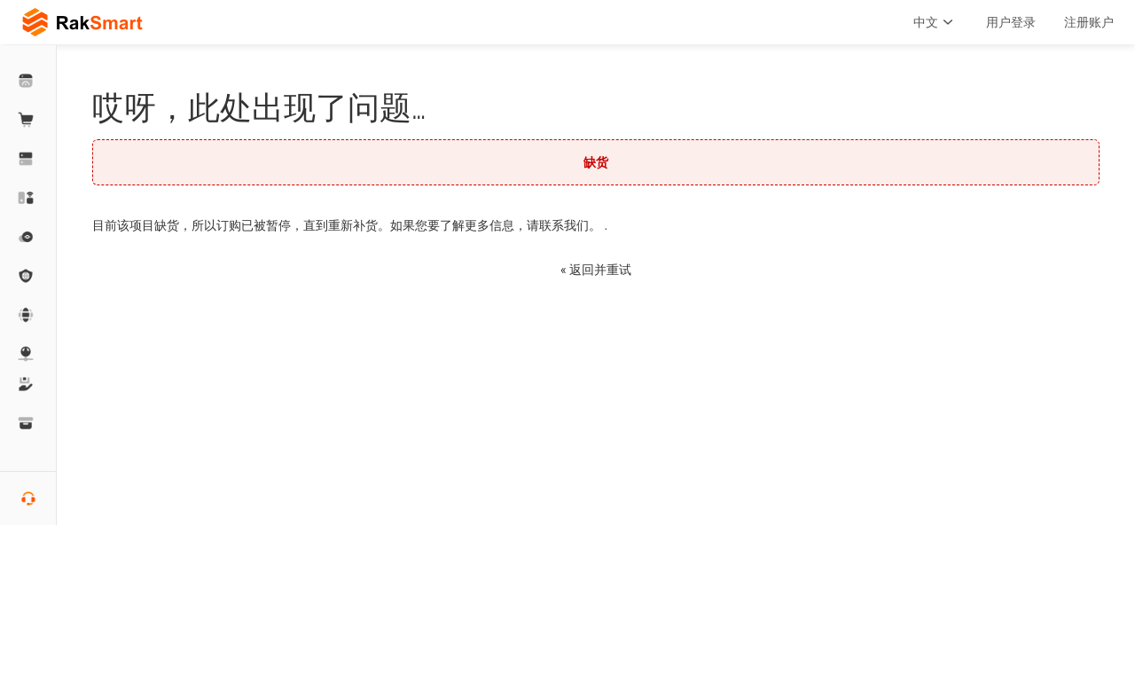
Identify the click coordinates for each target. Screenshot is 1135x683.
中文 (935, 22)
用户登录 (1011, 22)
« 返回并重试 (595, 270)
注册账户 (1089, 22)
